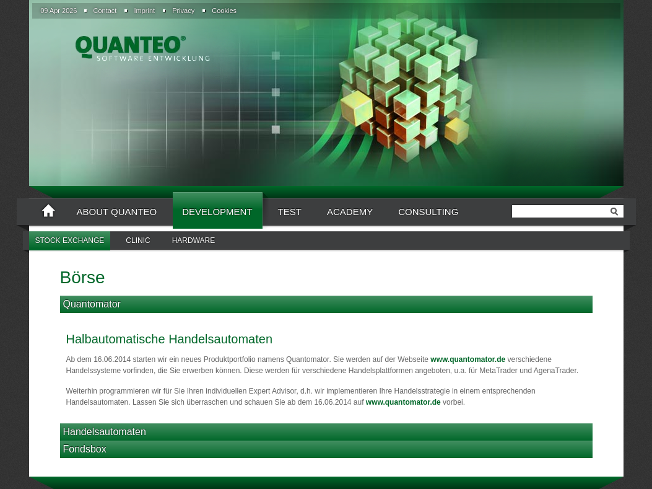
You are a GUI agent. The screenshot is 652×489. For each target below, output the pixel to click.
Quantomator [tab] (92, 304)
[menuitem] (103, 10)
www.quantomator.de (467, 359)
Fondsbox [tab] (84, 449)
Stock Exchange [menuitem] (70, 240)
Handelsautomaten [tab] (104, 431)
